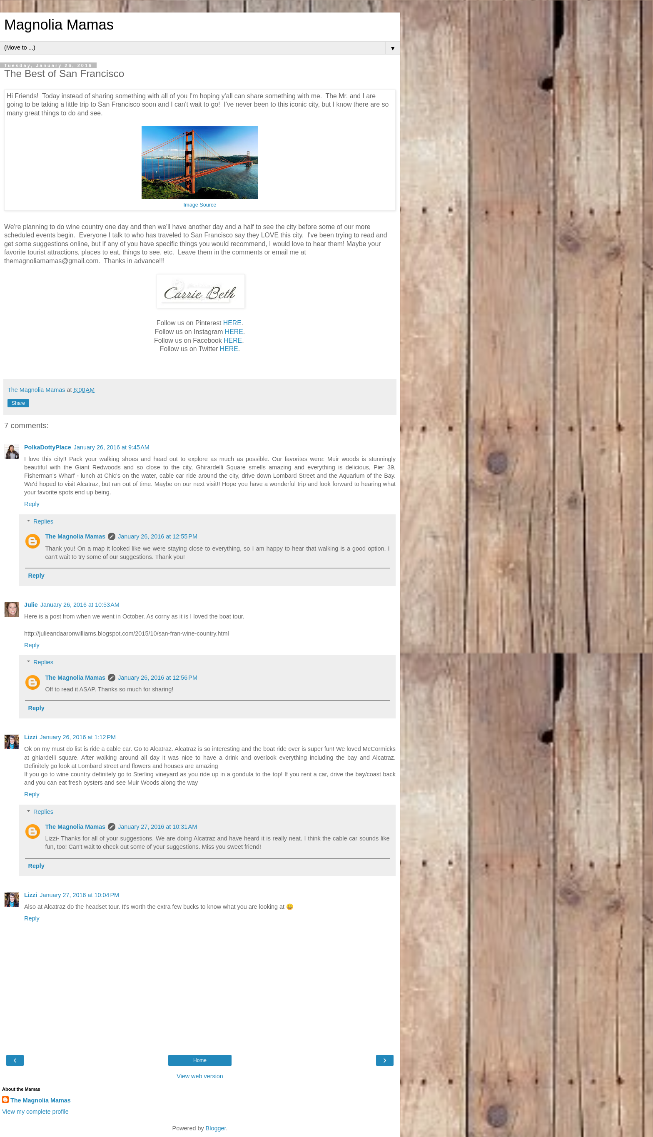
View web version (200, 1076)
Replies (43, 521)
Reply (32, 504)
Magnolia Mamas (59, 24)
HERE (232, 323)
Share (18, 403)
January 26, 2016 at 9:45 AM (112, 447)
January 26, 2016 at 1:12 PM (78, 737)
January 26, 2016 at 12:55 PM (157, 536)
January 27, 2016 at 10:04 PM (79, 895)
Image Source (200, 205)
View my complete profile (35, 1111)
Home (200, 1060)
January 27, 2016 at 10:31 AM (157, 826)
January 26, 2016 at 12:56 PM (157, 677)
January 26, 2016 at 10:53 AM (80, 604)
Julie (31, 604)
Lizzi (30, 737)
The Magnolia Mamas (75, 536)
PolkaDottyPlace (47, 447)
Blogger (216, 1128)
